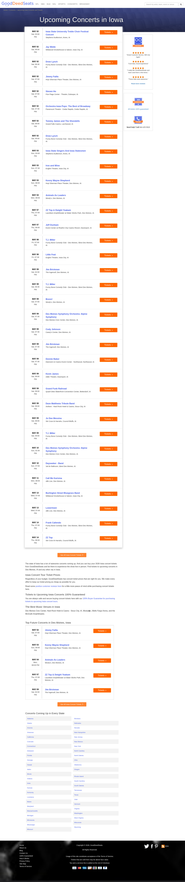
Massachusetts (32, 811)
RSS (167, 846)
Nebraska (77, 723)
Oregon (76, 769)
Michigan (30, 815)
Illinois (29, 774)
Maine (29, 802)
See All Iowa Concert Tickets (71, 555)
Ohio (76, 760)
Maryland (30, 806)
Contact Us (23, 853)
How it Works (24, 858)
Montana (77, 718)
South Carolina (79, 781)
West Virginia (78, 818)
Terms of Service (25, 866)
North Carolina (79, 751)
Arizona (29, 728)
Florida (29, 755)
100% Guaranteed (26, 856)
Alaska (29, 723)
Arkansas (30, 732)
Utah (76, 799)
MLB (48, 4)
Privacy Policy (24, 861)
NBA (43, 4)
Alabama (30, 718)
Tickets (108, 32)
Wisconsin (77, 822)
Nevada (77, 728)
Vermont (77, 804)
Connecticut (31, 746)
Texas (76, 795)
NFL (37, 4)
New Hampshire (79, 732)
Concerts (12, 10)
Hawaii (29, 765)
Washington (78, 813)
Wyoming (77, 827)
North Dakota (79, 755)
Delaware (30, 751)
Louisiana (30, 797)
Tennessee (78, 790)
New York (77, 746)
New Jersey (78, 737)
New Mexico (78, 742)
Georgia (30, 760)
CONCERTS (72, 4)
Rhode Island (79, 776)
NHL (54, 4)
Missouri (30, 829)
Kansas (29, 788)
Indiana (29, 779)
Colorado (30, 742)
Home (6, 10)
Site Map (22, 864)
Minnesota (30, 820)
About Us (22, 848)
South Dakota (79, 785)
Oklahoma (77, 765)
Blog (21, 851)
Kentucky (30, 792)
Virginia (76, 809)
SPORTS (61, 4)
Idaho (29, 769)
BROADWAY (85, 4)
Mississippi (31, 825)
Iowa (28, 783)
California (30, 737)
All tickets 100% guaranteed (138, 109)
